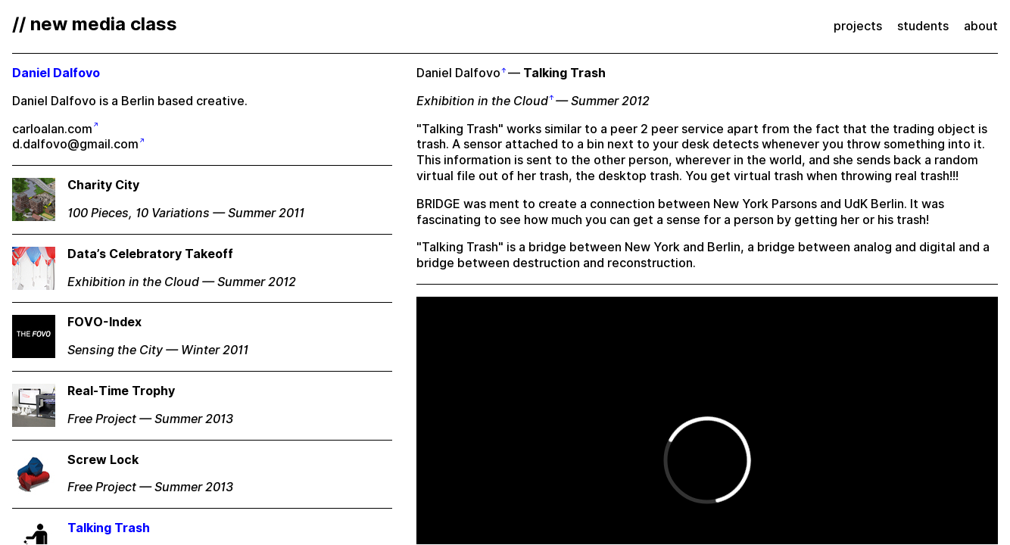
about (981, 26)
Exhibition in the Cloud (482, 101)
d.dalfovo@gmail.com (75, 144)
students (923, 26)
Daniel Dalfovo (458, 73)
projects (858, 26)
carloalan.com (52, 129)
